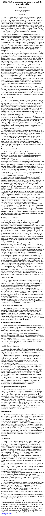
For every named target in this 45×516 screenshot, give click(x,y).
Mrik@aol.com (6, 514)
